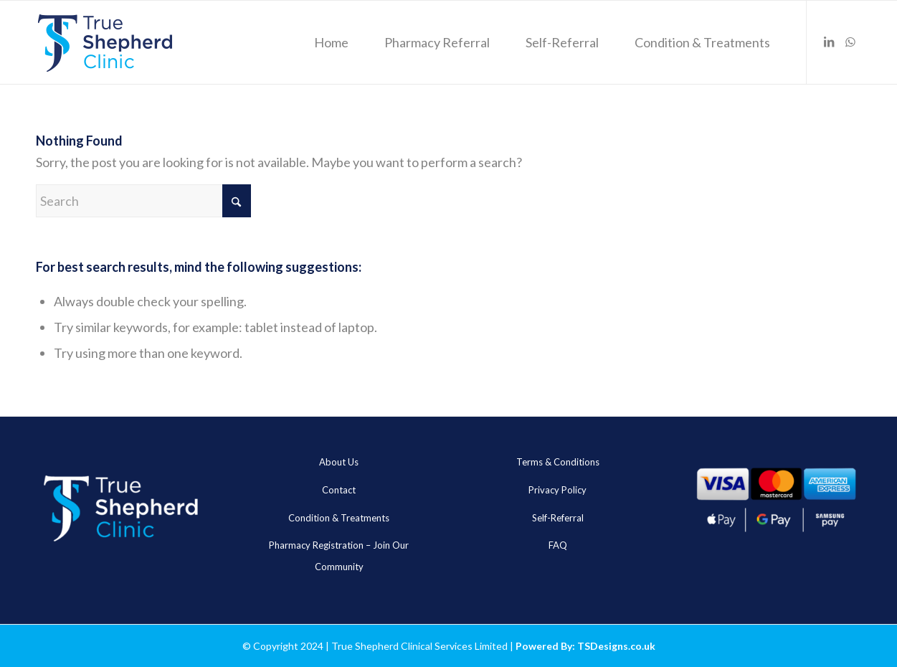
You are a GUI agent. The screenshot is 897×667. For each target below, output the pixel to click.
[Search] (143, 200)
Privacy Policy (557, 490)
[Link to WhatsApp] (850, 41)
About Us (339, 462)
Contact (339, 490)
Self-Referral (558, 518)
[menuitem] (331, 42)
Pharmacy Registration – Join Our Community (339, 555)
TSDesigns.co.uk (616, 646)
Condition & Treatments (338, 518)
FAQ (558, 545)
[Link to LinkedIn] (829, 41)
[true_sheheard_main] (105, 42)
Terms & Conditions (557, 462)
